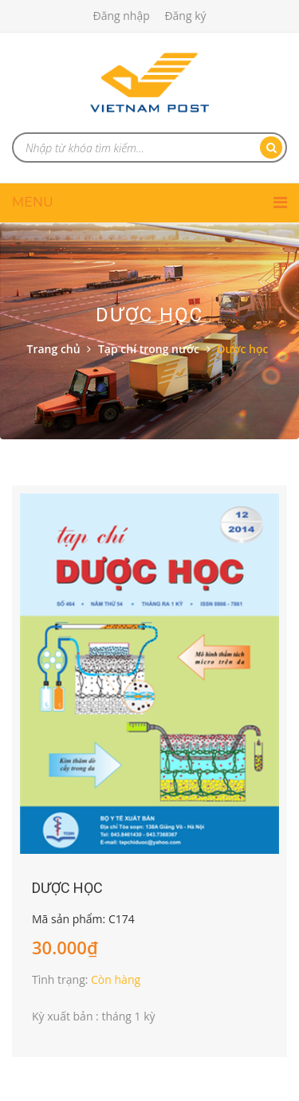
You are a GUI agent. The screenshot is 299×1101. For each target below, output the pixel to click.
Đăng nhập (120, 15)
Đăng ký (185, 15)
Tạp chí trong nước (148, 348)
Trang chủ (54, 348)
